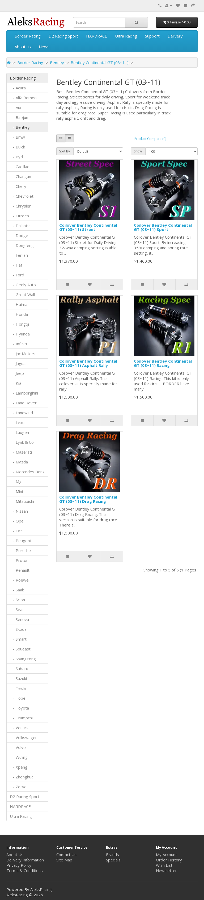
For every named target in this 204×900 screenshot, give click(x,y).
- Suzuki (18, 678)
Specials (113, 859)
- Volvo (18, 747)
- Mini (16, 491)
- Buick (17, 147)
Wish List (164, 865)
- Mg (16, 481)
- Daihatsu (21, 225)
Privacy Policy (18, 865)
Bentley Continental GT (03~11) (100, 62)
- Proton (19, 560)
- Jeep (17, 373)
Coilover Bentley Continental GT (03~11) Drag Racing (88, 499)
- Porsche (20, 550)
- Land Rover (23, 402)
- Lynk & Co (22, 442)
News (44, 46)
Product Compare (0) (150, 138)
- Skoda (18, 629)
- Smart (18, 639)
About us (23, 46)
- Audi (16, 107)
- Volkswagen (23, 737)
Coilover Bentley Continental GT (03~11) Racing (163, 363)
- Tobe (18, 698)
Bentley (57, 62)
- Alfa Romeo (23, 97)
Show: (138, 151)
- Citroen (19, 215)
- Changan (20, 176)
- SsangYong (23, 658)
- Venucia (19, 727)
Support (152, 36)
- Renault (19, 570)
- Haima (18, 304)
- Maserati (21, 452)
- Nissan (19, 511)
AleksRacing (41, 889)
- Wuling (19, 757)
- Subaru (19, 668)
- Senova (19, 619)
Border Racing (28, 36)
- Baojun (19, 117)
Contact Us (66, 854)
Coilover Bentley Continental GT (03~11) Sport (163, 227)
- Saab (17, 589)
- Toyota (19, 708)
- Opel (17, 521)
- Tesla (18, 688)
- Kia (15, 383)
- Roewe (19, 580)
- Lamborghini (24, 393)
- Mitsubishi (22, 501)
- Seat (17, 609)
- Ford (17, 274)
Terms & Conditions (24, 870)
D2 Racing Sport (63, 36)
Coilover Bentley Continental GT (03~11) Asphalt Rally (88, 363)
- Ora (16, 530)
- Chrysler (20, 206)
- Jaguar (18, 363)
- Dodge (19, 235)
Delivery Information (25, 859)
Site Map (64, 859)
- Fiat (16, 265)
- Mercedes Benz (27, 471)
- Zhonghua (21, 776)
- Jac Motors (22, 353)
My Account (166, 854)
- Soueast (21, 649)
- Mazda (19, 461)
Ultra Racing (126, 36)
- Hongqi (19, 324)
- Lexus (18, 422)
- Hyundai (20, 334)
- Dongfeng (22, 245)
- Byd (16, 156)
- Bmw (17, 137)
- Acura (18, 87)
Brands (112, 854)
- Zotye (18, 786)
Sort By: (65, 151)
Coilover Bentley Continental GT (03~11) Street (88, 227)
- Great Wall (22, 294)
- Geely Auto (23, 284)
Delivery (175, 36)
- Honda (19, 314)
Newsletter (166, 870)
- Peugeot (21, 540)
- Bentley (20, 127)
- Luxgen (19, 432)
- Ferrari (19, 255)
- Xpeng (18, 767)
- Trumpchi (21, 717)
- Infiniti (18, 343)
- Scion (17, 599)
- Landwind (21, 412)
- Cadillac (19, 166)
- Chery (18, 186)
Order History (169, 859)
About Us (14, 854)
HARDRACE (96, 36)
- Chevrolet (21, 196)
